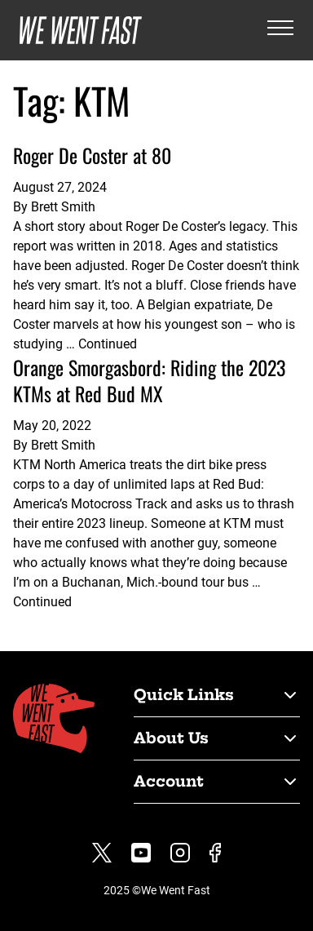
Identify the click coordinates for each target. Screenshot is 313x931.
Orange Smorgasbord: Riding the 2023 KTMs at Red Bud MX (149, 380)
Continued (107, 344)
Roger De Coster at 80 (92, 155)
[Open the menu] (280, 30)
